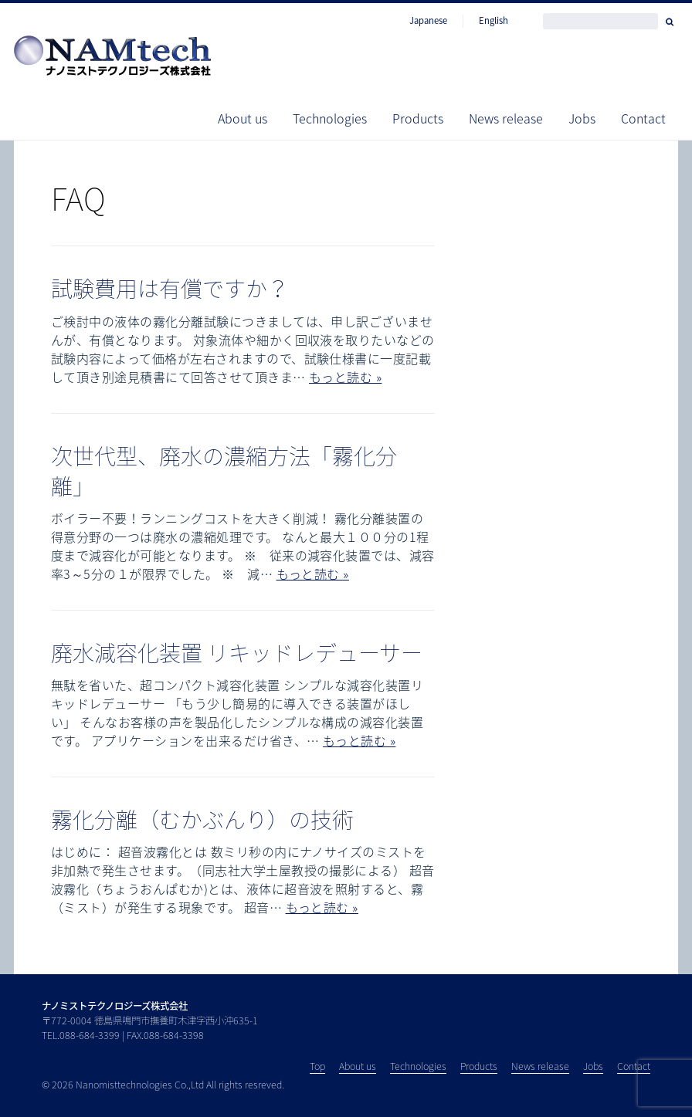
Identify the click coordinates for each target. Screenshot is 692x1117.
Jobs (581, 118)
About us (242, 118)
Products (417, 118)
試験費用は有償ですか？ (170, 288)
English (493, 21)
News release (506, 118)
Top (317, 1066)
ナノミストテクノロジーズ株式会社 (115, 1006)
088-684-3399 (89, 1035)
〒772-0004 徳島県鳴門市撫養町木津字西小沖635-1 (150, 1020)
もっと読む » (345, 376)
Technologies (330, 118)
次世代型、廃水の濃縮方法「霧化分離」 (224, 471)
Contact (643, 118)
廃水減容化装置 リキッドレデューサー (236, 653)
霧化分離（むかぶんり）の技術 (202, 819)
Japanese (428, 21)
